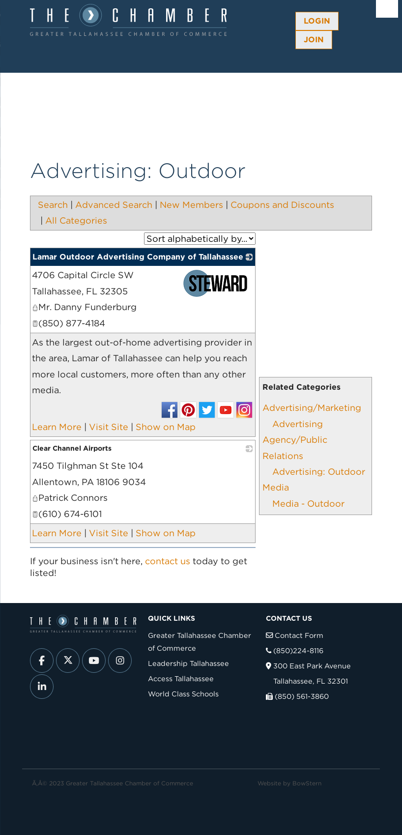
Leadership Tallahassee (188, 663)
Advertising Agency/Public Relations (294, 440)
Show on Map (166, 427)
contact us (167, 561)
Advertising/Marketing (311, 408)
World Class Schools (183, 694)
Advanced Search (113, 205)
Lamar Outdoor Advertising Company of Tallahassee (137, 256)
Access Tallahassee (181, 678)
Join (314, 39)
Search (53, 205)
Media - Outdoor (308, 503)
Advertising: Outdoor (318, 471)
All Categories (76, 220)
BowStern (306, 783)
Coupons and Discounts (282, 205)
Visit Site (108, 427)
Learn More (57, 427)
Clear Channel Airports (72, 448)
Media (275, 487)
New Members (191, 205)
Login (317, 21)
